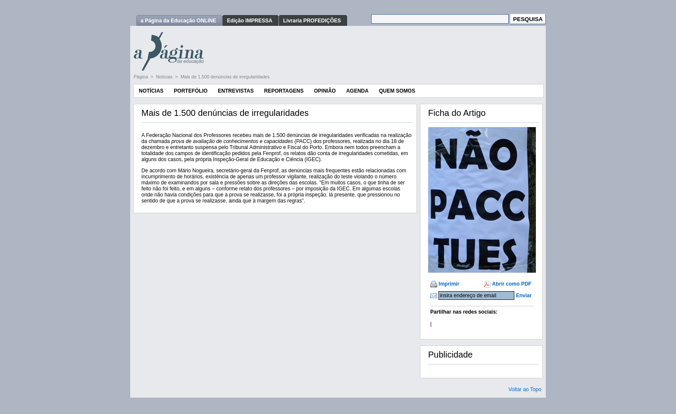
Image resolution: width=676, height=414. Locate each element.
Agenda (357, 91)
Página (141, 76)
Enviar (524, 296)
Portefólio (190, 91)
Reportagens (284, 91)
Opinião (325, 91)
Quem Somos (397, 91)
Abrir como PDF (511, 284)
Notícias (165, 76)
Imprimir (448, 284)
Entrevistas (236, 91)
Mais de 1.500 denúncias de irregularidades (225, 76)
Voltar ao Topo (524, 389)
